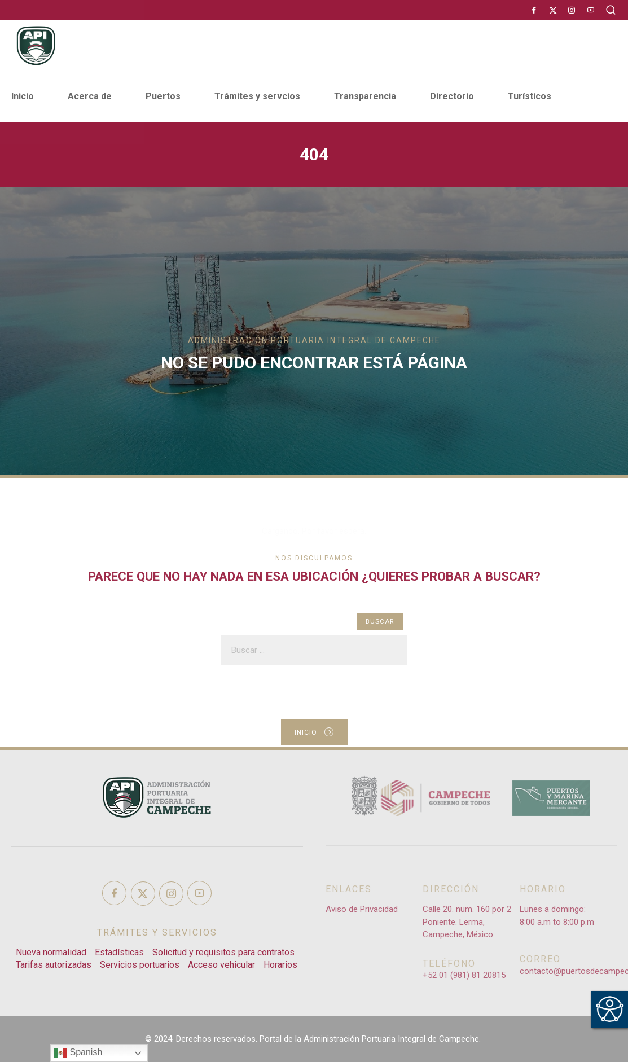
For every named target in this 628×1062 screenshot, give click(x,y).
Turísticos (529, 96)
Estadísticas (119, 952)
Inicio (22, 96)
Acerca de (90, 96)
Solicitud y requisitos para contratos (223, 952)
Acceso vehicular (221, 964)
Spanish (78, 1053)
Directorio (452, 96)
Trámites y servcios (257, 96)
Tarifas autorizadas (53, 964)
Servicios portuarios (139, 964)
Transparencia (365, 96)
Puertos (163, 96)
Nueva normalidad (51, 952)
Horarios (280, 964)
